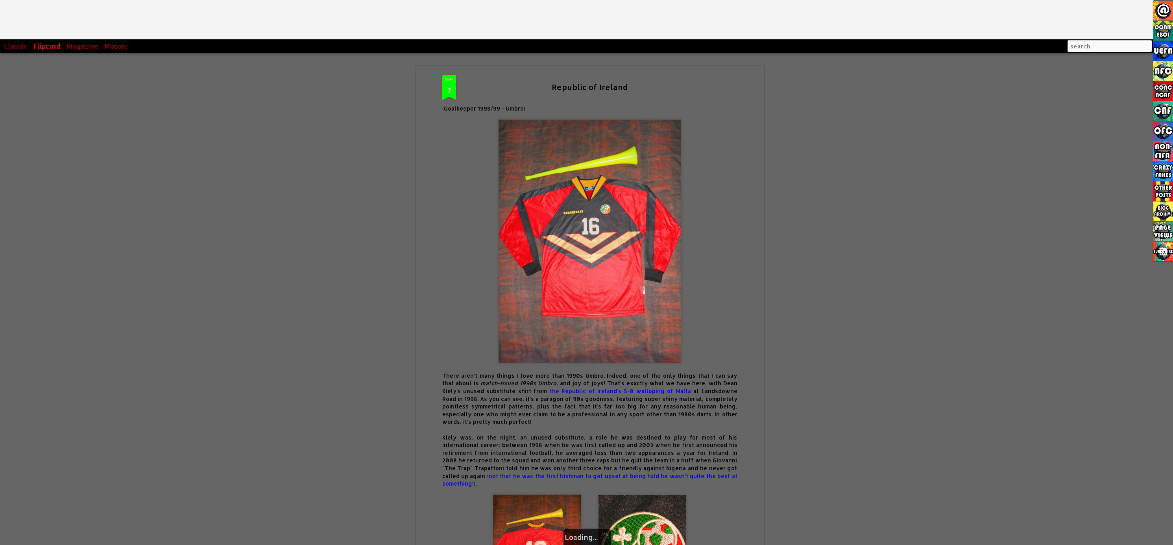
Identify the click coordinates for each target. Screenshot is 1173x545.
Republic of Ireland (590, 87)
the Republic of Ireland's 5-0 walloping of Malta (620, 391)
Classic (16, 46)
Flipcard (47, 46)
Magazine (82, 46)
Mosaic (116, 46)
